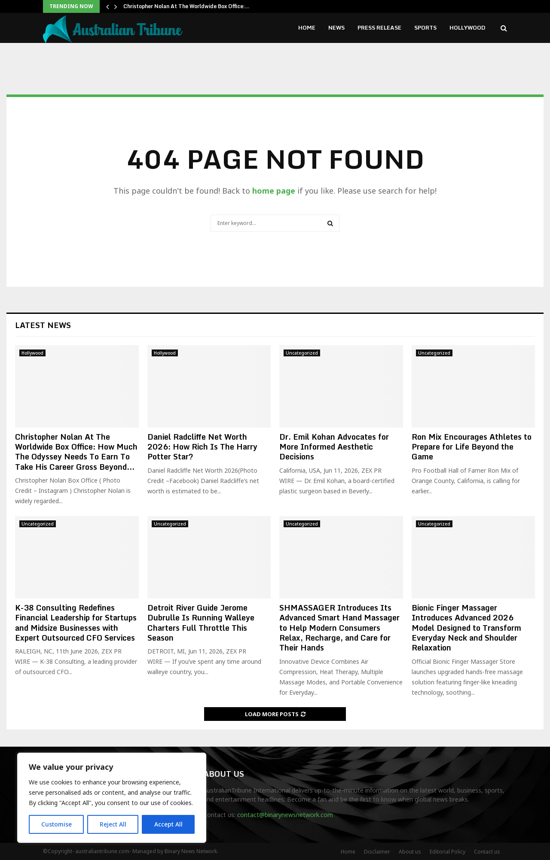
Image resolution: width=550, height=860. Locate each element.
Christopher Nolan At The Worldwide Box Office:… (186, 6)
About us (410, 851)
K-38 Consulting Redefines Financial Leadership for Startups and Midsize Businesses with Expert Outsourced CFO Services (76, 622)
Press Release (379, 27)
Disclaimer (377, 851)
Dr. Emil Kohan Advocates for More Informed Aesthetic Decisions (334, 446)
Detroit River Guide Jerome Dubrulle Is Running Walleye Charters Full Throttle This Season (200, 622)
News (336, 27)
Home (306, 27)
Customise (56, 824)
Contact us (487, 851)
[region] (111, 798)
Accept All (168, 824)
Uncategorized (302, 353)
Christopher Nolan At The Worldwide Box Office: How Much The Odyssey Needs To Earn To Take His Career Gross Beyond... (76, 451)
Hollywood (467, 27)
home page (273, 190)
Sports (425, 27)
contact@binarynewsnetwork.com (285, 815)
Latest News (43, 325)
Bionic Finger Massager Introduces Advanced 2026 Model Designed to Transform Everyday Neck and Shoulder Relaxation (466, 627)
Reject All (113, 824)
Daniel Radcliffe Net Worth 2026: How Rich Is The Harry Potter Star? (202, 446)
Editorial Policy (447, 851)
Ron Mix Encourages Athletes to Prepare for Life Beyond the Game (472, 446)
